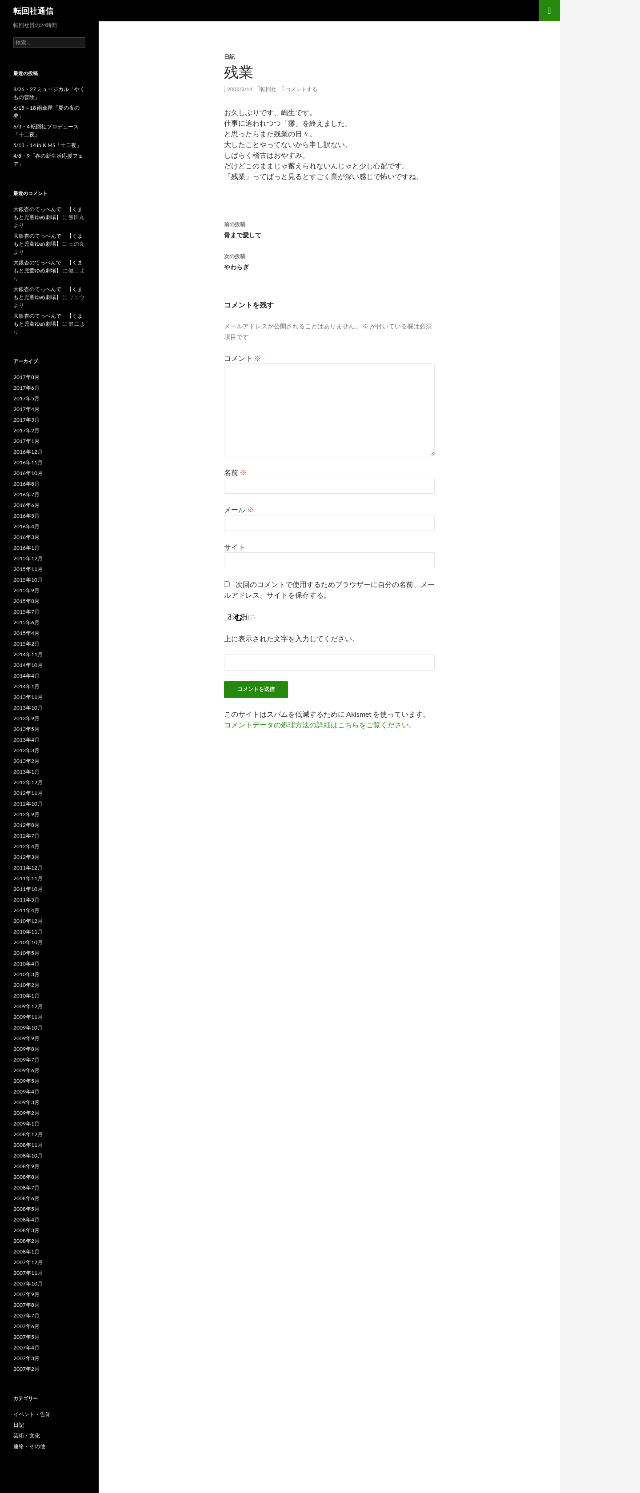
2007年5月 (26, 1336)
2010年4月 (26, 963)
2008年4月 (26, 1219)
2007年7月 (26, 1315)
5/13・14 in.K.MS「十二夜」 (47, 145)
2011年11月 (28, 878)
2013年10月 (28, 707)
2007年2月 (26, 1368)
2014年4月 (26, 675)
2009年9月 (26, 1038)
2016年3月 (26, 537)
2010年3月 (26, 974)
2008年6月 (26, 1198)
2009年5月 (26, 1081)
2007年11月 (28, 1272)
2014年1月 (26, 686)
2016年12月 (28, 451)
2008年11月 (28, 1145)
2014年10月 (28, 665)
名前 (235, 472)
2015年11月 (28, 569)
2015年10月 (28, 579)
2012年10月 (28, 803)
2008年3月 (26, 1230)
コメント (242, 358)
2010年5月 (26, 953)
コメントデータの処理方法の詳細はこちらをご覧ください (316, 724)
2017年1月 (26, 441)
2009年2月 (26, 1113)
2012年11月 (28, 793)
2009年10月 (28, 1027)
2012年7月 (26, 835)
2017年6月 (26, 387)
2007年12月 (28, 1262)
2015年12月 (28, 558)
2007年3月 (26, 1358)
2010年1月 (26, 995)
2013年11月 (28, 697)
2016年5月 (26, 515)
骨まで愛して (329, 229)
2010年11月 (28, 931)
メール (239, 509)
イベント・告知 (32, 1414)
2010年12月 (28, 921)
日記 (229, 56)
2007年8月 (26, 1304)
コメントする (301, 89)
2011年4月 (26, 910)
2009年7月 (26, 1059)
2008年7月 (26, 1187)
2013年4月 (26, 739)
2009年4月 (26, 1091)
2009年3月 (26, 1102)
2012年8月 (26, 825)
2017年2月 (26, 430)
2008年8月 (26, 1177)
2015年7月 (26, 611)
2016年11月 (28, 462)
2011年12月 (28, 867)
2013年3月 (26, 750)
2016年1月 (26, 547)
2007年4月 (26, 1347)
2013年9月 (26, 718)
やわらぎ (329, 261)
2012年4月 (26, 846)
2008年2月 (26, 1241)
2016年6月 (26, 505)
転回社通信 (33, 11)
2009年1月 (26, 1123)
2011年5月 (26, 899)
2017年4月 (26, 409)
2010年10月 (28, 942)
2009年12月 (28, 1006)
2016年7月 (26, 494)
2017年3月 (26, 419)
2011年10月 (28, 889)
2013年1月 (26, 771)
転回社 (268, 89)
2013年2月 (26, 761)
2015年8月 (26, 601)
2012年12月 (28, 782)
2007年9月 (26, 1294)
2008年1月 (26, 1251)
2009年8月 (26, 1049)
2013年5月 (26, 729)
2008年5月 (26, 1209)
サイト (234, 547)
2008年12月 (28, 1134)
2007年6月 (26, 1326)
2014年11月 (28, 654)
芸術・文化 (26, 1435)
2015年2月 (26, 643)
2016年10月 (28, 473)
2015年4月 (26, 633)
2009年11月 (28, 1017)
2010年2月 (26, 985)
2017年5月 (26, 398)
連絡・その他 (29, 1446)
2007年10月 (28, 1283)
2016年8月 (26, 483)
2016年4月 (26, 526)
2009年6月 (26, 1070)
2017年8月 (26, 377)
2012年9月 (26, 814)
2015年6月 (26, 622)
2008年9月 (26, 1166)
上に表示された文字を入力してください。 (291, 638)
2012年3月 (26, 857)
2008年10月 (28, 1155)
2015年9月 (26, 590)
